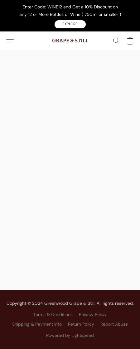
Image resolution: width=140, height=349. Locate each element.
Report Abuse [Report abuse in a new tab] (114, 324)
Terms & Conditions (53, 314)
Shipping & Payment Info (37, 324)
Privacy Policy (93, 314)
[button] (70, 24)
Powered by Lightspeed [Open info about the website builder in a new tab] (70, 335)
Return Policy (81, 324)
